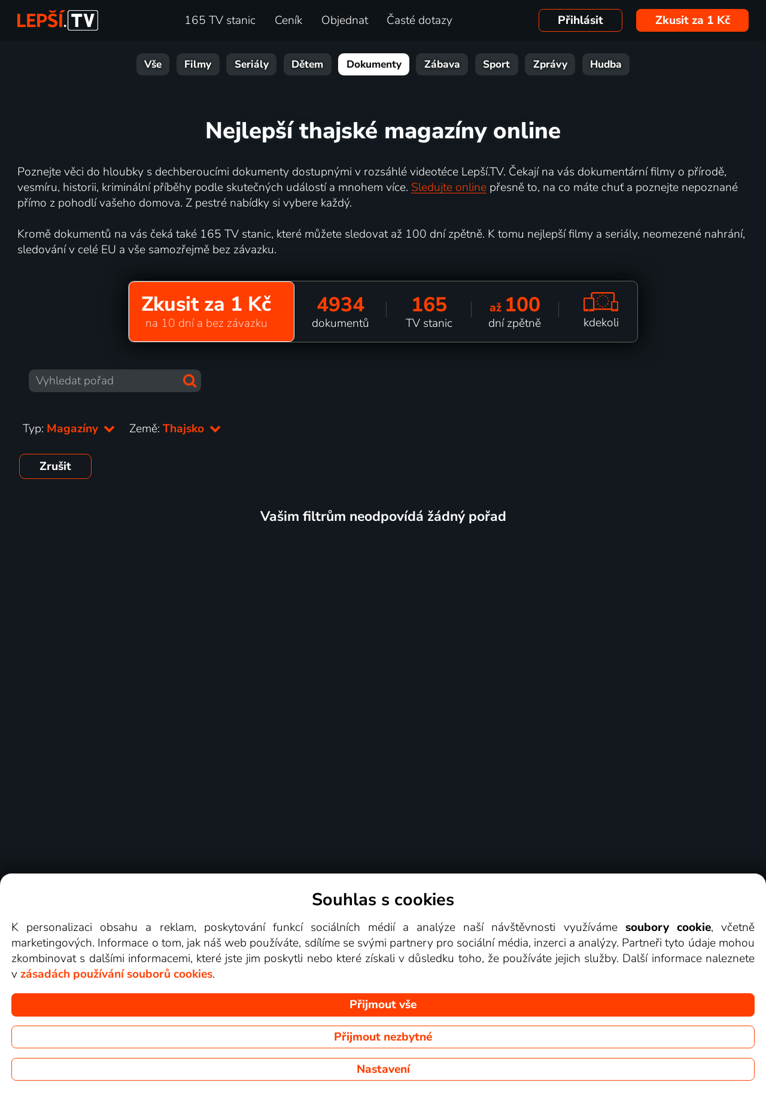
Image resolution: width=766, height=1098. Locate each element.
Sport (496, 64)
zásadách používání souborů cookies (116, 974)
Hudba (606, 64)
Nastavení (383, 1069)
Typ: (69, 428)
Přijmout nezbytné (383, 1037)
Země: (175, 428)
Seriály (252, 64)
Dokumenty (374, 64)
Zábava (442, 64)
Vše (153, 64)
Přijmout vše (383, 1004)
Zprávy (550, 64)
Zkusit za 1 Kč (692, 20)
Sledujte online (449, 187)
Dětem (307, 64)
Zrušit (55, 466)
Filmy (197, 64)
